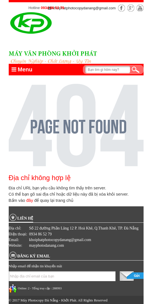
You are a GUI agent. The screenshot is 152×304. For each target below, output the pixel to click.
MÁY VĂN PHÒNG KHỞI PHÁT (53, 54)
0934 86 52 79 (52, 8)
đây (29, 200)
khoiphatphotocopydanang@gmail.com (82, 8)
